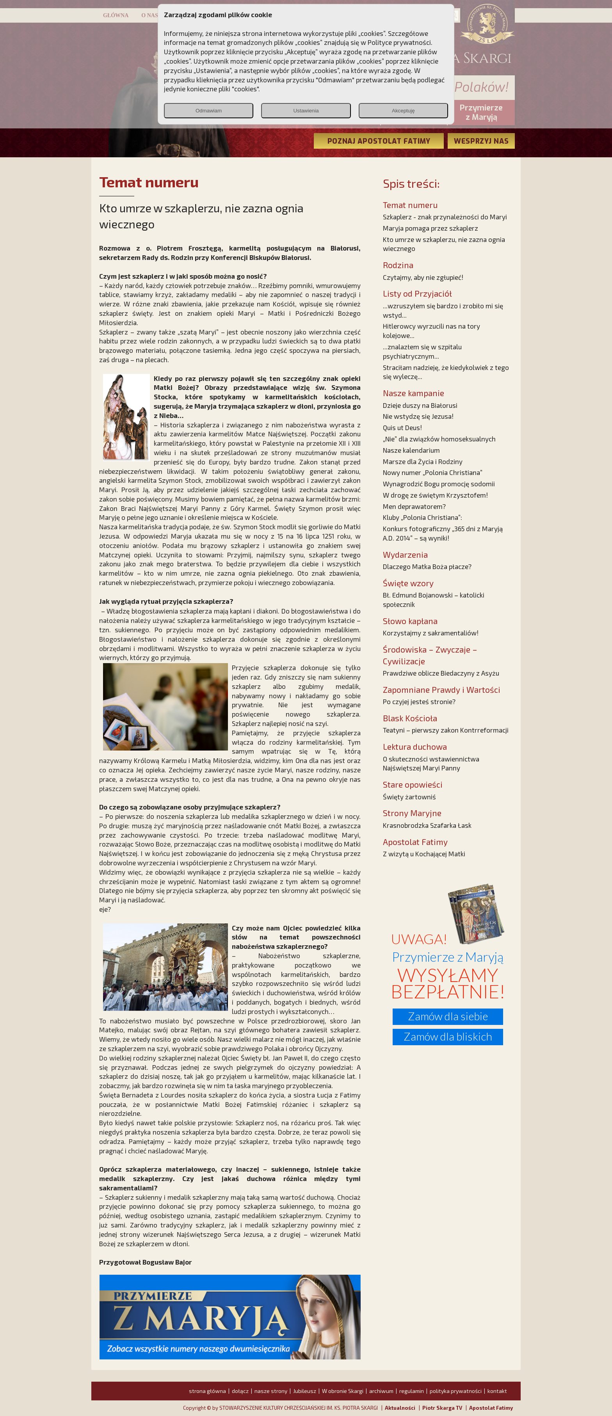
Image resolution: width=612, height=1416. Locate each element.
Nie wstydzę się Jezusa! (418, 416)
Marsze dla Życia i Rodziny (423, 461)
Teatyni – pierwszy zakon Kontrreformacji (446, 730)
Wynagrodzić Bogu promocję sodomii (439, 483)
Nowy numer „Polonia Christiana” (432, 472)
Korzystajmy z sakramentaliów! (431, 633)
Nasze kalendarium (411, 450)
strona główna (207, 1391)
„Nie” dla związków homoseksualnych (439, 439)
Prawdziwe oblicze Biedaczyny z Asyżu (441, 673)
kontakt (497, 1391)
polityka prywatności (456, 1391)
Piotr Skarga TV (442, 1408)
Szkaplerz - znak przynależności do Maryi (445, 217)
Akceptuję (403, 111)
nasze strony (270, 1391)
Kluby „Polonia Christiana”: (422, 517)
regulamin (411, 1391)
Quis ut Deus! (402, 427)
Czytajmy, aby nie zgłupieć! (423, 277)
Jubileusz (304, 1391)
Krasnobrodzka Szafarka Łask (427, 825)
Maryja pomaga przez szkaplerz (430, 228)
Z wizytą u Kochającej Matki (424, 853)
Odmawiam (209, 111)
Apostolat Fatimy (491, 1408)
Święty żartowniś (409, 797)
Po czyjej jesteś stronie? (419, 701)
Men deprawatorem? (414, 506)
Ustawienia (305, 111)
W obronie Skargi (342, 1391)
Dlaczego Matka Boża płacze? (427, 566)
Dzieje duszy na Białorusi (420, 405)
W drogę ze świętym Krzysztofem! (435, 495)
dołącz (240, 1391)
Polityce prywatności (399, 42)
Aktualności (400, 1408)
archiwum (381, 1391)
